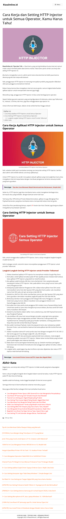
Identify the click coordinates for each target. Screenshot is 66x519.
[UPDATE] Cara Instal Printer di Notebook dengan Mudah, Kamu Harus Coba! (27, 508)
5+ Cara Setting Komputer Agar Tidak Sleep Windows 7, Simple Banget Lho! (27, 473)
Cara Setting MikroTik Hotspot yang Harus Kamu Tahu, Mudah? (28, 407)
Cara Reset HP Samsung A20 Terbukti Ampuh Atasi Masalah (27, 396)
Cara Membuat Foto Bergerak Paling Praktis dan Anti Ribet (26, 402)
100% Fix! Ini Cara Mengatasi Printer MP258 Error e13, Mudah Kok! (24, 445)
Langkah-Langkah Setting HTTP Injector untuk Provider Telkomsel (27, 118)
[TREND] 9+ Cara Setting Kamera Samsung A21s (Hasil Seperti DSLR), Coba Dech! (29, 491)
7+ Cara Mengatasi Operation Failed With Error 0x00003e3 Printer (24, 456)
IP (32, 205)
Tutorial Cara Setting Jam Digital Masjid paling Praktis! (24, 398)
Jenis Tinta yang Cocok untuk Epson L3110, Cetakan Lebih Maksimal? (25, 439)
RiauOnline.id (10, 4)
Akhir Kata (8, 120)
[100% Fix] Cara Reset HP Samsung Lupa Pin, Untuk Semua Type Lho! (25, 502)
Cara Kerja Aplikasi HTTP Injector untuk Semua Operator (23, 114)
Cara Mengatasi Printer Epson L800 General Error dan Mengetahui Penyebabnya (33, 393)
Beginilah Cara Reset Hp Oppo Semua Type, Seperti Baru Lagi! (27, 411)
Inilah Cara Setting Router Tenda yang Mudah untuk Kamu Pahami (29, 404)
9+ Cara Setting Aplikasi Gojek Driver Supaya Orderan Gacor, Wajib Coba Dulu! (28, 468)
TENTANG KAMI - (32, 515)
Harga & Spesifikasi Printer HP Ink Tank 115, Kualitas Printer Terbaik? (25, 450)
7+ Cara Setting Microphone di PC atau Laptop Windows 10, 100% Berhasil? (27, 496)
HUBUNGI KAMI (21, 515)
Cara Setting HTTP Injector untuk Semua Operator (21, 116)
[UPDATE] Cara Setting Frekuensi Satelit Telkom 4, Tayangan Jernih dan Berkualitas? (30, 485)
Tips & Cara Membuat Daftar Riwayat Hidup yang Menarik (21, 427)
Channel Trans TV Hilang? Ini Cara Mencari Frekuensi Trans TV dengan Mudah (27, 462)
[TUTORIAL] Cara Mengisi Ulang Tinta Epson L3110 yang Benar (22, 433)
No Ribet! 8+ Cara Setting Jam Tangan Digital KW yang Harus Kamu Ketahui (26, 479)
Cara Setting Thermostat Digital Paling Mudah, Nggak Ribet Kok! (28, 400)
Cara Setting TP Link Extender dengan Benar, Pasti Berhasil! (26, 413)
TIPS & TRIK (8, 418)
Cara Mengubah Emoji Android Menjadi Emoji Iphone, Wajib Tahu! (28, 409)
